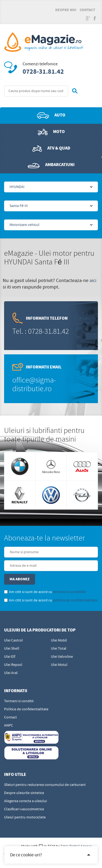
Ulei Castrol (13, 640)
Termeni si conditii (18, 701)
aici (92, 280)
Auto (51, 115)
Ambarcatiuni (51, 165)
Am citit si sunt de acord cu (45, 592)
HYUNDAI (17, 186)
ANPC (8, 725)
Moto (51, 132)
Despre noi (65, 10)
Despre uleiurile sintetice (24, 793)
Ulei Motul (59, 664)
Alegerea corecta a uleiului (25, 801)
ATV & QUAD (51, 148)
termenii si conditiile (69, 592)
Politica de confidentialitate (26, 709)
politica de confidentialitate (75, 600)
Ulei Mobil (59, 640)
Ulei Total (58, 648)
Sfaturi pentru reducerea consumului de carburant (45, 784)
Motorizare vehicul (24, 224)
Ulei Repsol (13, 664)
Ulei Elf (9, 656)
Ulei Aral (11, 673)
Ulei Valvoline (62, 656)
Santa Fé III (19, 205)
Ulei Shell (11, 648)
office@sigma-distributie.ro (34, 384)
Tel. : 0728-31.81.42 (40, 331)
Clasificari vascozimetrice (24, 809)
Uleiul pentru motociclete (25, 817)
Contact (87, 10)
